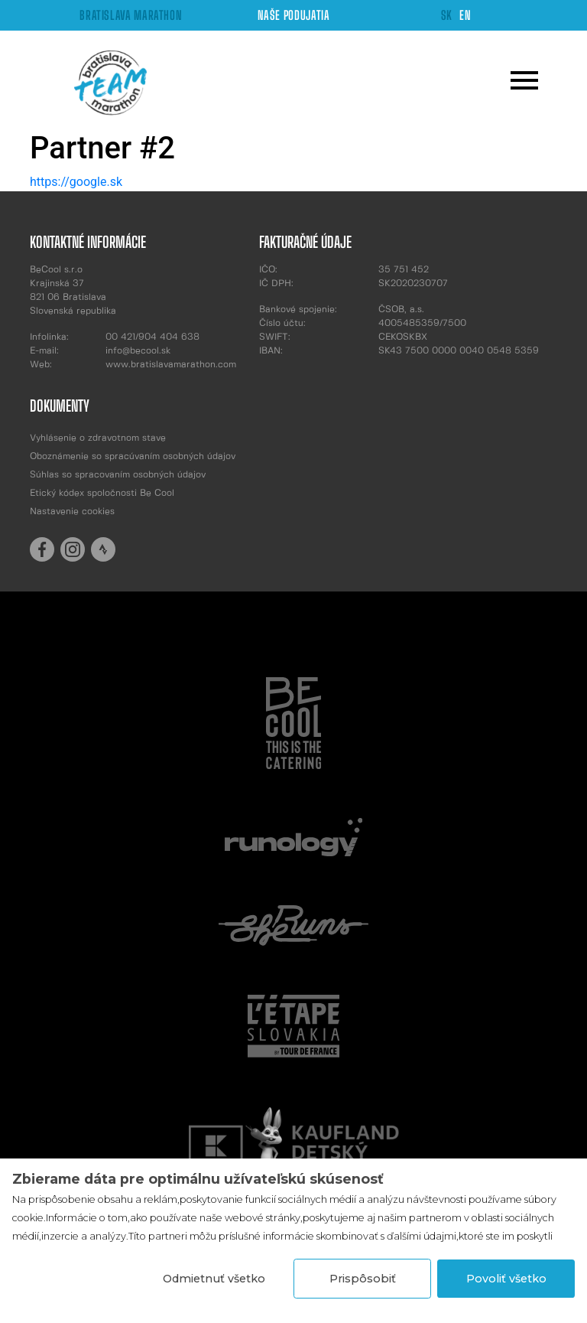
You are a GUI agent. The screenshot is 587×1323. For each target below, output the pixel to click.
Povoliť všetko (506, 1279)
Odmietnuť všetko (214, 1279)
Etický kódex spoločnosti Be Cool (102, 493)
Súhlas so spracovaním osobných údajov (118, 475)
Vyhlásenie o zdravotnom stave (98, 438)
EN (465, 15)
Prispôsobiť (362, 1279)
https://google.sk (76, 181)
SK (446, 15)
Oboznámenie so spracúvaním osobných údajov (132, 456)
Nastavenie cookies (72, 511)
